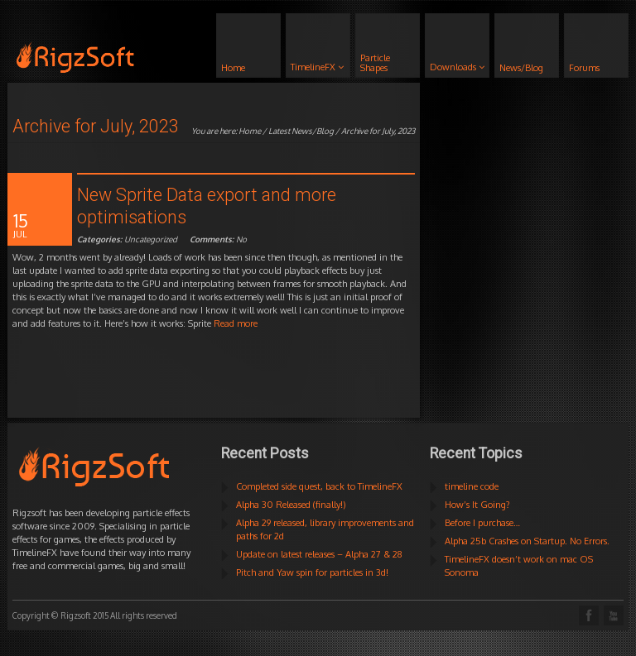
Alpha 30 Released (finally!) (291, 504)
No (218, 239)
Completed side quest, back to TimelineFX (319, 486)
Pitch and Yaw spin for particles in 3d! (312, 572)
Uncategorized (150, 239)
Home (249, 131)
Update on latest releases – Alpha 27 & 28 (319, 554)
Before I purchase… (482, 523)
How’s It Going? (477, 504)
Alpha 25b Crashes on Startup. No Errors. (527, 541)
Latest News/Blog (301, 131)
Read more (236, 323)
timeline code (472, 486)
